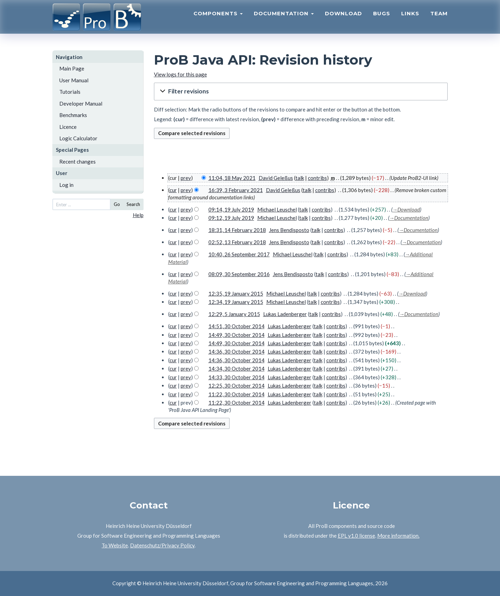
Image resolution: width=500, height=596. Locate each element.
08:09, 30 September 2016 (239, 274)
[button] (301, 91)
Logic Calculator (78, 138)
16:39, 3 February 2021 (235, 190)
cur (173, 190)
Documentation (284, 19)
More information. (398, 535)
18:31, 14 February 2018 (237, 230)
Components (218, 19)
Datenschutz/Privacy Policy (162, 545)
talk (299, 178)
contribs (317, 178)
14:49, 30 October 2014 (236, 335)
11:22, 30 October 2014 (236, 394)
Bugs (381, 19)
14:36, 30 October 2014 (236, 351)
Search (133, 204)
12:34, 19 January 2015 (235, 302)
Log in (66, 185)
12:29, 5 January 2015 (234, 314)
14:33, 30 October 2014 (236, 377)
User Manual (73, 80)
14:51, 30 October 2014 (236, 326)
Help (138, 215)
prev (186, 178)
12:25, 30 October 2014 (236, 385)
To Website (115, 545)
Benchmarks (73, 115)
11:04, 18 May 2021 (232, 178)
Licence (68, 127)
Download (343, 19)
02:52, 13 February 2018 (237, 242)
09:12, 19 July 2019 (231, 218)
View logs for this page (180, 74)
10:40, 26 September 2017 (239, 254)
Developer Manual (80, 103)
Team (439, 19)
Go (117, 204)
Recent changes (77, 161)
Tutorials (69, 92)
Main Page (71, 68)
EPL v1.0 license (356, 535)
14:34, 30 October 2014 (236, 368)
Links (410, 19)
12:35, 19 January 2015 (235, 293)
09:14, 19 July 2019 (231, 209)
